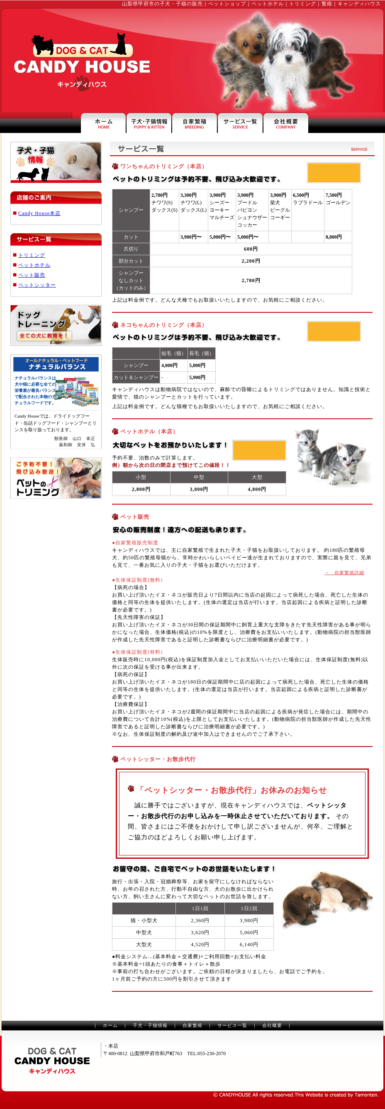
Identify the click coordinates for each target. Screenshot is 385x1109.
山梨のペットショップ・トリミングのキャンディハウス (52, 1061)
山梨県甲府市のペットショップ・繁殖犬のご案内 (194, 122)
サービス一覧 (232, 1025)
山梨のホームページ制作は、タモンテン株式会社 (296, 1094)
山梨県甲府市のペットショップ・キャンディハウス (103, 122)
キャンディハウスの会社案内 (286, 122)
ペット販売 (31, 275)
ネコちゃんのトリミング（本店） (163, 325)
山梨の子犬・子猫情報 (149, 122)
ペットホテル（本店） (149, 431)
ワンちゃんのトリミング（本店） (163, 166)
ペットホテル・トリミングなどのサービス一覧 (240, 122)
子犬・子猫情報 (150, 1025)
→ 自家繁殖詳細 (344, 572)
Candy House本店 (39, 213)
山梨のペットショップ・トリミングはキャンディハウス (79, 60)
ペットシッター (37, 285)
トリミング (31, 255)
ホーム (110, 1025)
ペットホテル (34, 265)
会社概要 (272, 1025)
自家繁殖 (192, 1025)
